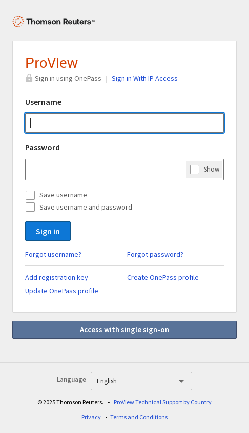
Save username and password (85, 207)
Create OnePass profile (163, 277)
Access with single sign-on (124, 329)
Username (43, 102)
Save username (63, 194)
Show (211, 169)
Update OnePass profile (61, 290)
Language (71, 379)
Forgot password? (155, 254)
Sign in (48, 231)
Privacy (91, 417)
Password (42, 147)
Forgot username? (53, 254)
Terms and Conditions (139, 417)
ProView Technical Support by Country (163, 402)
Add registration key (56, 277)
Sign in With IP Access (145, 78)
